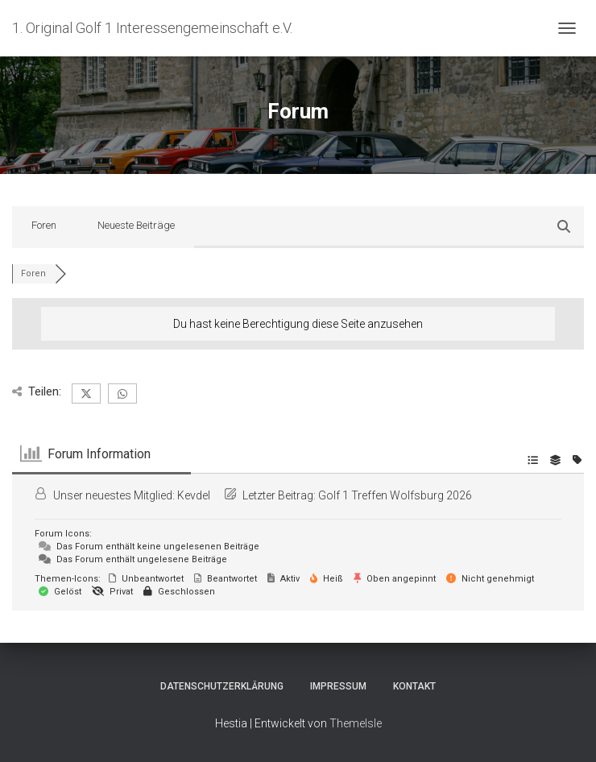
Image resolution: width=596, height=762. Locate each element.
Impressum (338, 686)
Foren (43, 225)
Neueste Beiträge (136, 225)
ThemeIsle (355, 723)
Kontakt (414, 686)
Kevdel (193, 495)
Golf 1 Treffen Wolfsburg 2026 (395, 495)
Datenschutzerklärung (222, 686)
